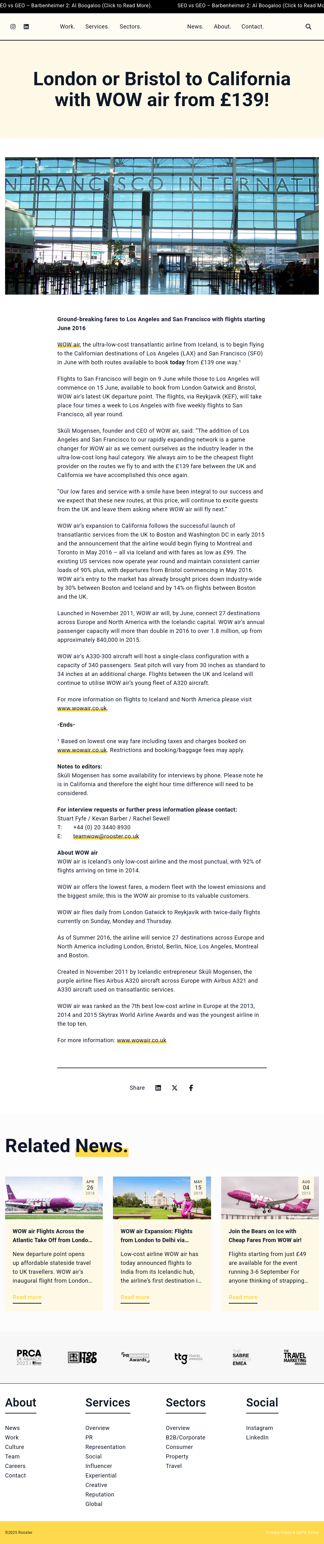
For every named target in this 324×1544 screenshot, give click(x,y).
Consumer (179, 1447)
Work (12, 1437)
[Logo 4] (188, 1357)
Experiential (101, 1475)
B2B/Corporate (185, 1437)
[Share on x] (174, 1088)
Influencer (98, 1466)
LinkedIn (257, 1437)
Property (177, 1456)
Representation (105, 1447)
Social (93, 1456)
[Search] (308, 26)
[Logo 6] (294, 1357)
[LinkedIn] (26, 26)
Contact (15, 1475)
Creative (96, 1485)
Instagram (259, 1428)
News (12, 1428)
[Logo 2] (82, 1357)
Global (94, 1504)
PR (89, 1437)
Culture (14, 1447)
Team (12, 1456)
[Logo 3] (135, 1357)
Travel (174, 1466)
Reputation (99, 1494)
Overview (97, 1428)
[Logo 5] (241, 1357)
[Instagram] (13, 26)
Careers (15, 1466)
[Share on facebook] (191, 1088)
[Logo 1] (29, 1357)
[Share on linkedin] (158, 1088)
